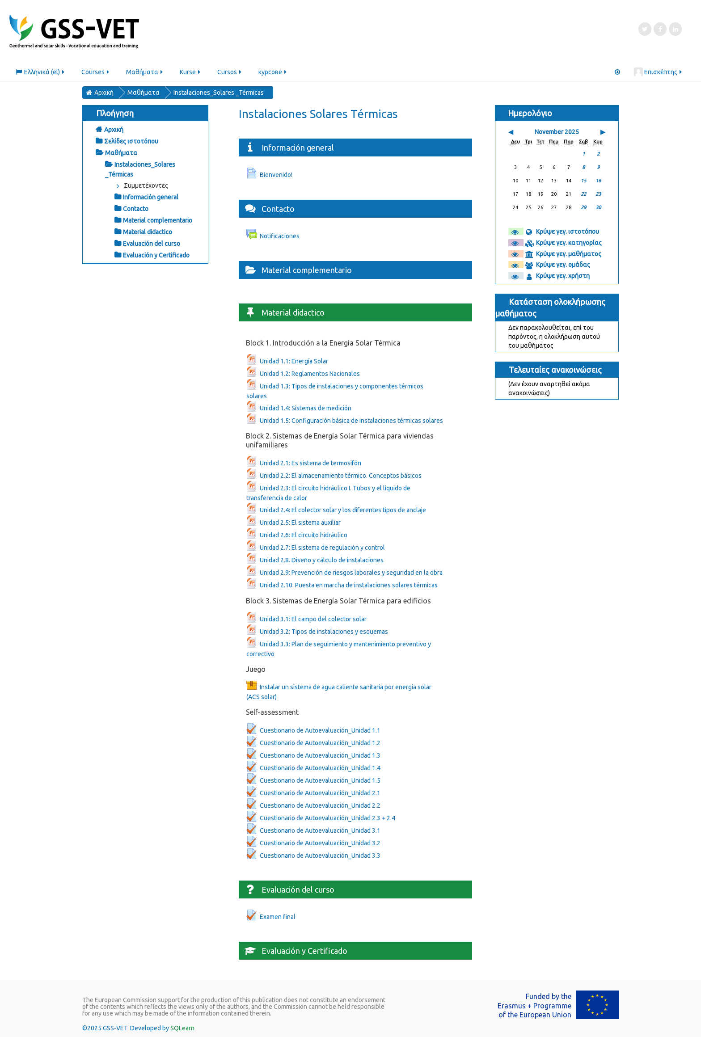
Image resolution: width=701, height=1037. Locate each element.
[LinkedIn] (675, 29)
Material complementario (157, 220)
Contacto (135, 208)
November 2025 (557, 131)
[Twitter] (644, 29)
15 (583, 180)
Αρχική (113, 129)
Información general (150, 197)
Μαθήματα (145, 72)
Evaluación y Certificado (156, 255)
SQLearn (182, 1028)
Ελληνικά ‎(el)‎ (41, 72)
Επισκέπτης (658, 72)
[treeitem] (145, 129)
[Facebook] (660, 29)
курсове (273, 72)
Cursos (230, 72)
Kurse (191, 72)
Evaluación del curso (151, 243)
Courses (95, 72)
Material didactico (147, 232)
